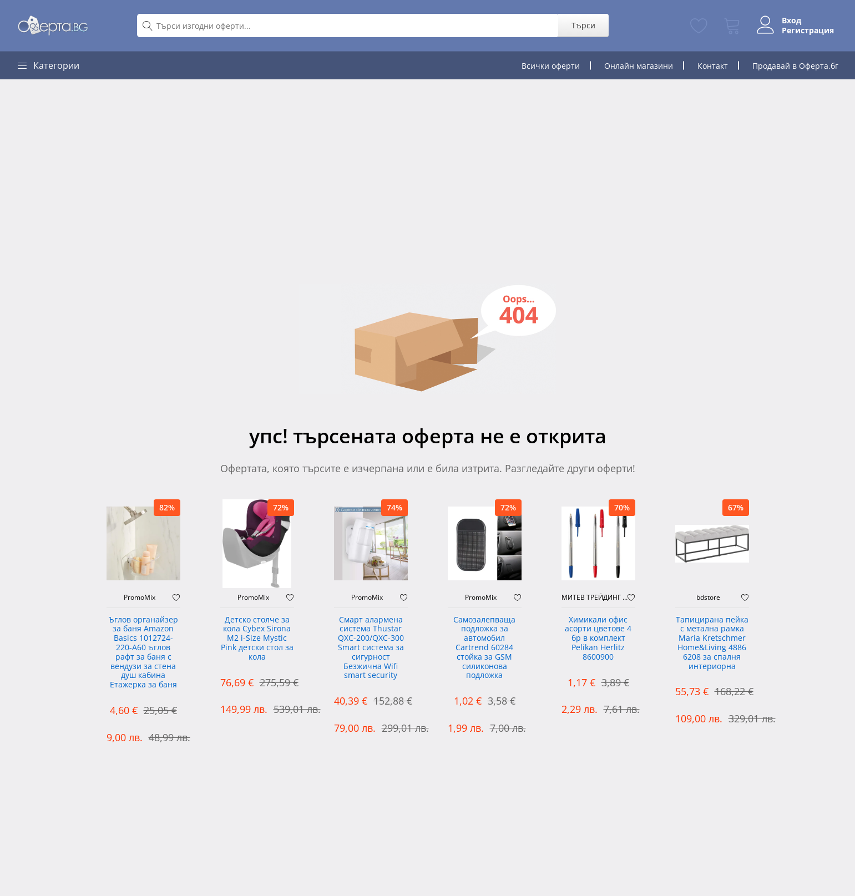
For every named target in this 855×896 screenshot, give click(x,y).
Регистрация (803, 31)
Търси (579, 25)
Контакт (712, 65)
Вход (787, 21)
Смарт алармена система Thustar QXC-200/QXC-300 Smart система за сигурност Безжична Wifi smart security (371, 648)
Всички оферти (551, 65)
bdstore (708, 597)
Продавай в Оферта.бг (795, 65)
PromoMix (139, 597)
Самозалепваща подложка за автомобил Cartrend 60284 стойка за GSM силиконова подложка (484, 648)
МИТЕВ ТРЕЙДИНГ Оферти (594, 597)
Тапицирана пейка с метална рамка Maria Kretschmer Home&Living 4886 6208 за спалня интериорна (712, 643)
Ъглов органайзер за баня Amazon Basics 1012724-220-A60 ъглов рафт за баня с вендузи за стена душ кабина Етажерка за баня (143, 652)
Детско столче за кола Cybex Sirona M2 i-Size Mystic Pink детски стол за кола (257, 638)
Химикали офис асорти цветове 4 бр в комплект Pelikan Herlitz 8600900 (598, 638)
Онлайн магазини (638, 65)
